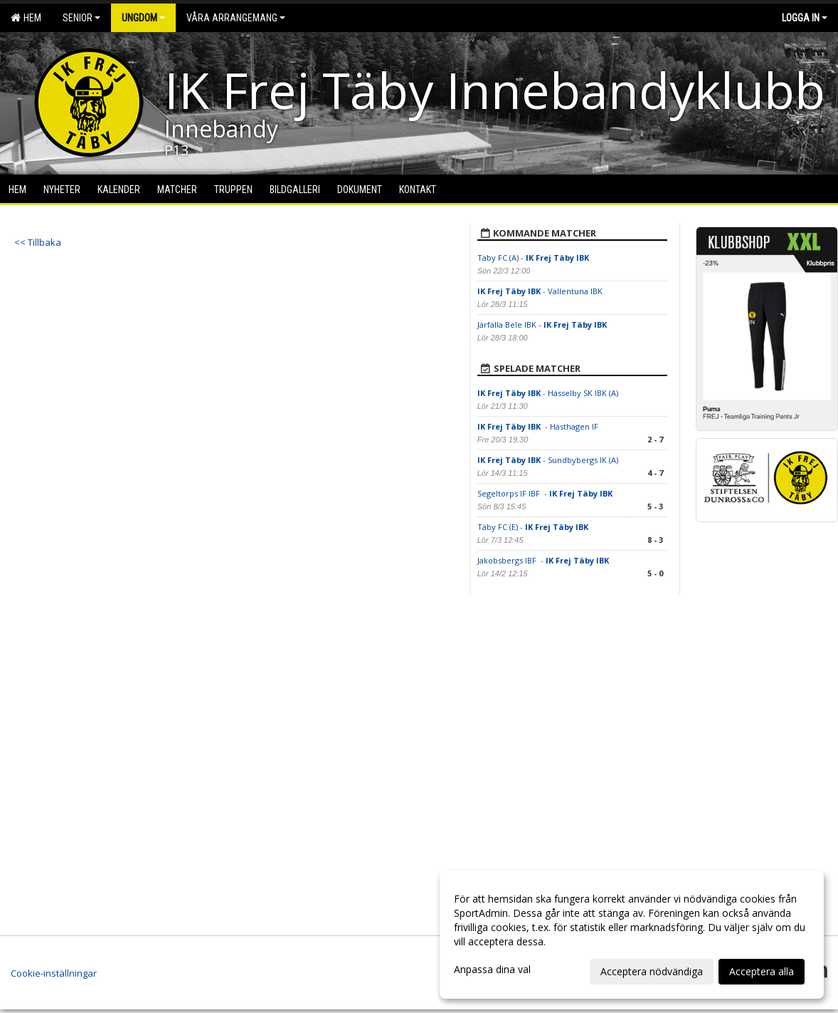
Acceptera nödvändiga (651, 971)
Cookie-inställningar (54, 973)
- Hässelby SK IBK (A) (547, 393)
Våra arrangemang (235, 18)
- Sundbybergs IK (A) (547, 459)
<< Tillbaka (37, 242)
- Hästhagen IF (538, 426)
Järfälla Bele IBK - (543, 324)
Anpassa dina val (492, 969)
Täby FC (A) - (533, 257)
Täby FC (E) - (532, 526)
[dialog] (632, 935)
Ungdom (143, 18)
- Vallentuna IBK (540, 291)
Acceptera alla (761, 971)
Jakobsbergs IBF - (543, 560)
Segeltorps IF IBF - (546, 493)
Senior (81, 18)
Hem (26, 18)
